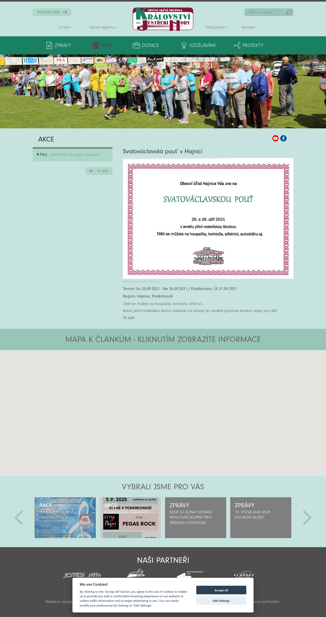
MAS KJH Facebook (283, 138)
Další (307, 517)
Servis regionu (102, 27)
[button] (175, 377)
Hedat (288, 12)
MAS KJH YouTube (275, 138)
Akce (106, 45)
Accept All (221, 590)
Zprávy (63, 45)
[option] (65, 517)
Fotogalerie (215, 27)
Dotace (148, 45)
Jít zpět (103, 171)
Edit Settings (221, 600)
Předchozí (18, 517)
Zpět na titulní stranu (163, 19)
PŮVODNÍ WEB (48, 12)
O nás (64, 27)
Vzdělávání (200, 45)
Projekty (250, 45)
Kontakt (248, 27)
